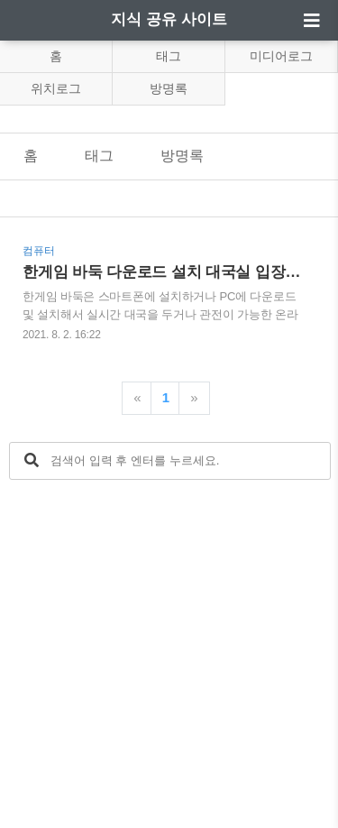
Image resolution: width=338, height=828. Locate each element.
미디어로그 (281, 56)
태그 (168, 56)
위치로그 (56, 88)
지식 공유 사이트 (168, 19)
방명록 (168, 88)
